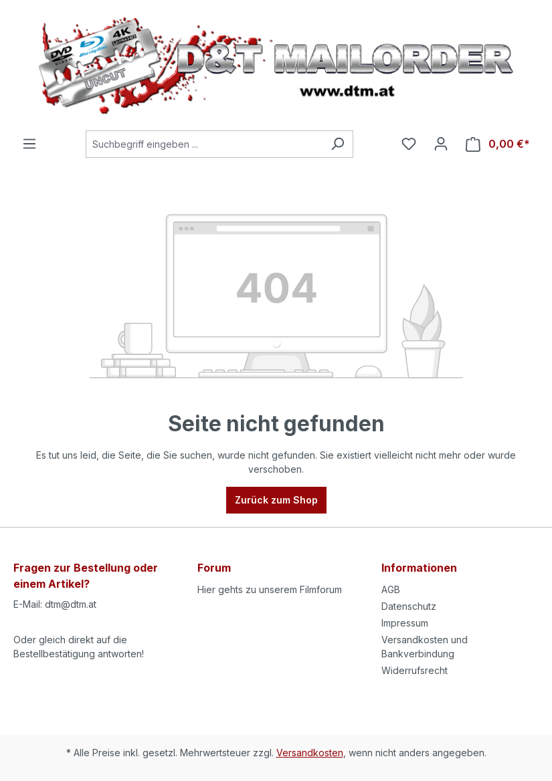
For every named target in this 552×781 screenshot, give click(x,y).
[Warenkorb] (498, 144)
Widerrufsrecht (414, 670)
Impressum (404, 623)
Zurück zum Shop (276, 500)
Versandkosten (309, 752)
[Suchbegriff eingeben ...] (204, 144)
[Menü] (29, 143)
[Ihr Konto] (441, 143)
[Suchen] (337, 144)
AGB (390, 589)
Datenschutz (408, 606)
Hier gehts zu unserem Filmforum (269, 589)
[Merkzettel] (409, 143)
